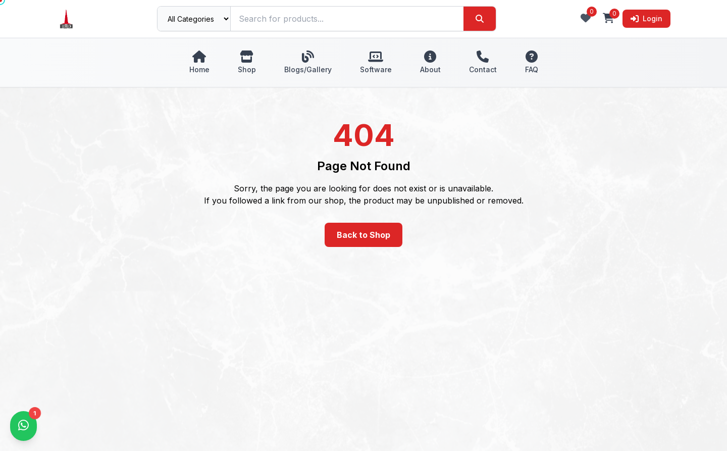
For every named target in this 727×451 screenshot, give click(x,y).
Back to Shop (363, 235)
